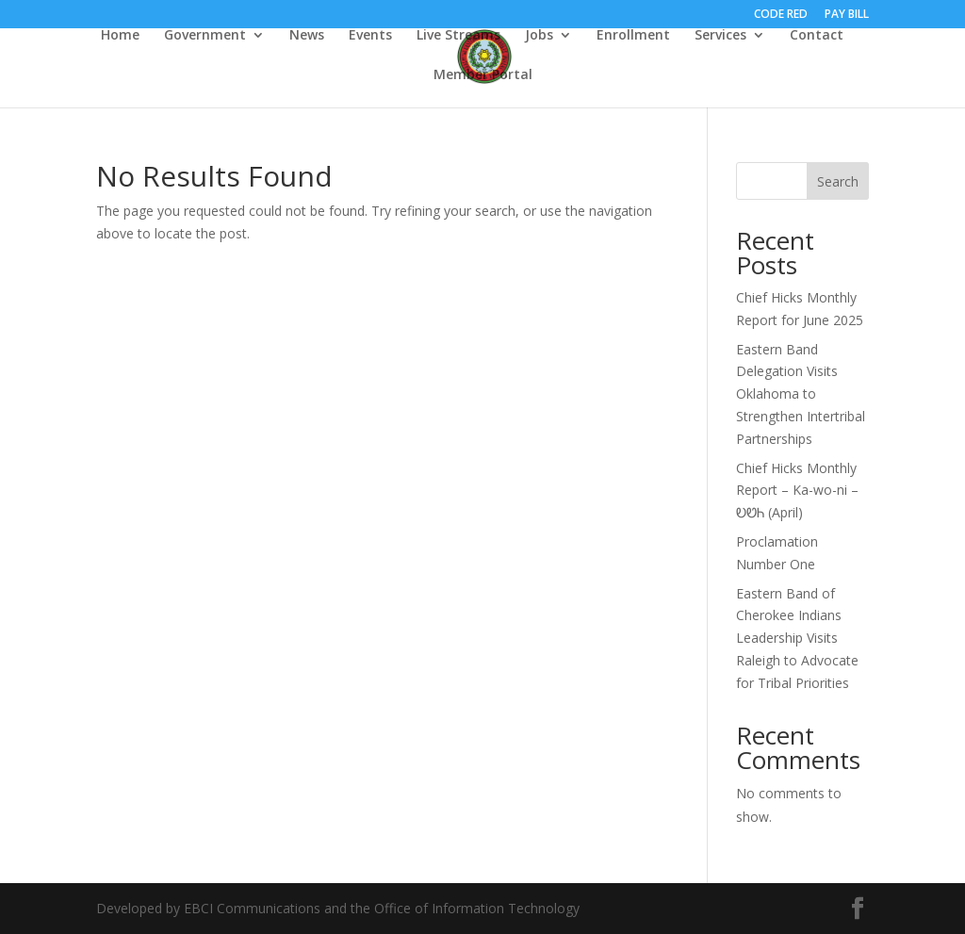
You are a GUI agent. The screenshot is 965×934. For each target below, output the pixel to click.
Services (720, 35)
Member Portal (482, 75)
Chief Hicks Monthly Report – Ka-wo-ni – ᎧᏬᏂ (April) (797, 490)
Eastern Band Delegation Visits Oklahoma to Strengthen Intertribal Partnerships (800, 394)
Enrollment (633, 35)
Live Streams (458, 35)
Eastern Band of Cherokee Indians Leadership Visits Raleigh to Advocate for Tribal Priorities (797, 638)
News (306, 35)
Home (120, 35)
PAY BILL (847, 15)
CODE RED (781, 15)
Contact (816, 35)
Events (370, 35)
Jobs (539, 35)
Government (205, 35)
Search (838, 181)
